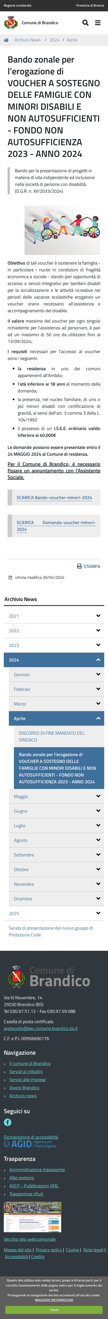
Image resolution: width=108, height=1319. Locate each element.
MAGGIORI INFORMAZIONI (54, 1299)
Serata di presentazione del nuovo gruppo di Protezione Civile (51, 931)
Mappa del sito (18, 1249)
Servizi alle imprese (27, 1079)
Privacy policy (49, 1249)
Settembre (57, 854)
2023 (54, 645)
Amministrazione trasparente (37, 1169)
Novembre (57, 884)
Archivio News (27, 40)
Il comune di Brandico (30, 1063)
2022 (54, 630)
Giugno (57, 811)
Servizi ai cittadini (26, 1071)
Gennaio (57, 674)
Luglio (57, 825)
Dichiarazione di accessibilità (31, 1137)
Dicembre (57, 898)
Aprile (72, 40)
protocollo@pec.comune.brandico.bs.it (41, 1028)
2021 (54, 616)
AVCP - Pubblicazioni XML (34, 1185)
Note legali (93, 1249)
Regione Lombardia (17, 5)
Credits (38, 1256)
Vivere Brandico (24, 1087)
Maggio (57, 796)
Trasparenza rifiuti (26, 1193)
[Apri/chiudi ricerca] (86, 23)
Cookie (72, 1249)
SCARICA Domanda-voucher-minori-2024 (56, 526)
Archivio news (22, 1095)
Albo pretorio (21, 1177)
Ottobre (57, 869)
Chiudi (54, 1309)
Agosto (57, 840)
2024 (55, 40)
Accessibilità (16, 1256)
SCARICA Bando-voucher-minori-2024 (54, 497)
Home (7, 40)
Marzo (57, 703)
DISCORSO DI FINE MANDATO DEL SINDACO (52, 736)
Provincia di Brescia (90, 5)
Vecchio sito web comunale (30, 1239)
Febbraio (57, 689)
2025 (54, 913)
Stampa (89, 566)
